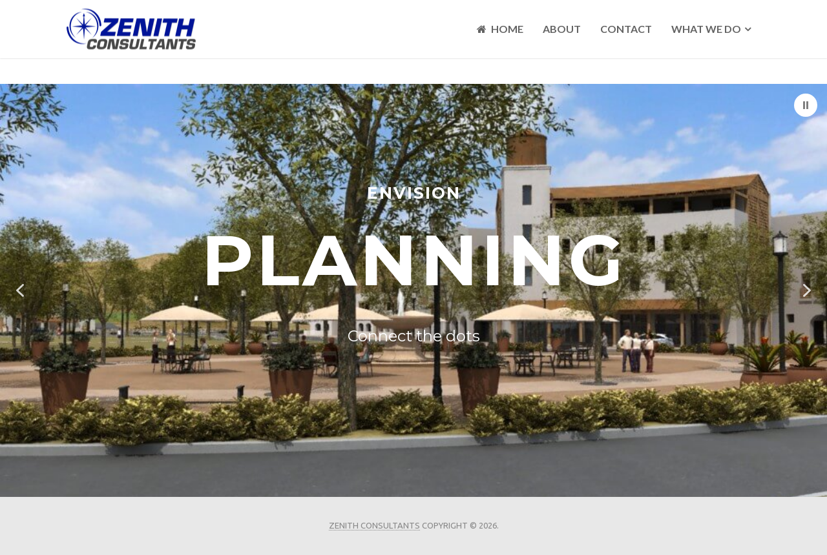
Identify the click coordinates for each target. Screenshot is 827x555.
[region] (413, 290)
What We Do (706, 29)
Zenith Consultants (374, 525)
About (562, 29)
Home (500, 29)
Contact (626, 29)
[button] (805, 105)
